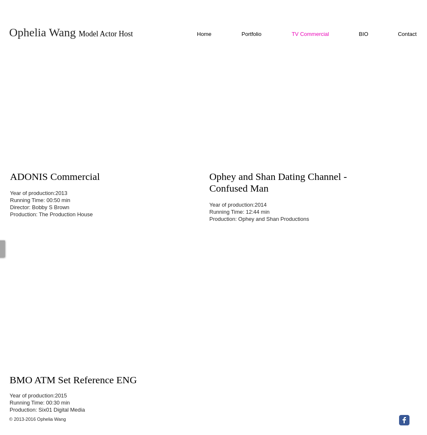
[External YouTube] (107, 108)
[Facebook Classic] (404, 420)
